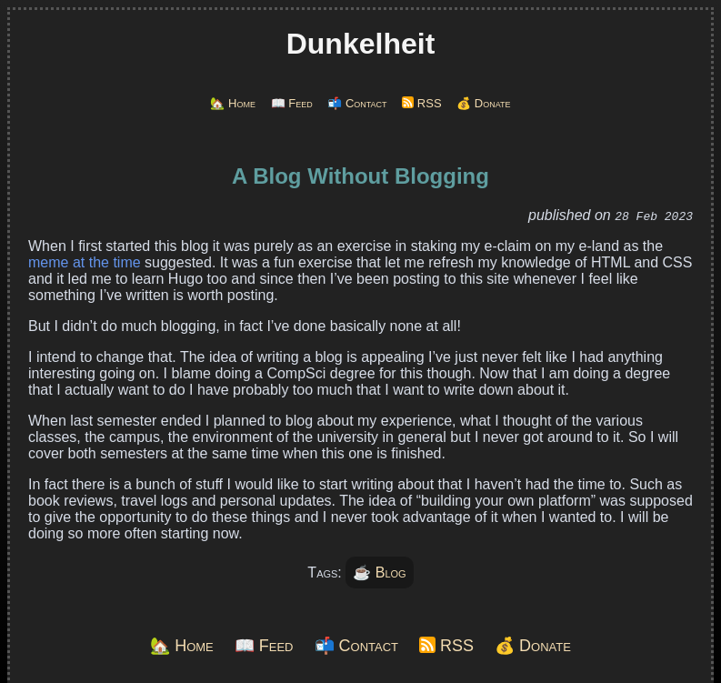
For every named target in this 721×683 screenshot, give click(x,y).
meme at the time (84, 262)
